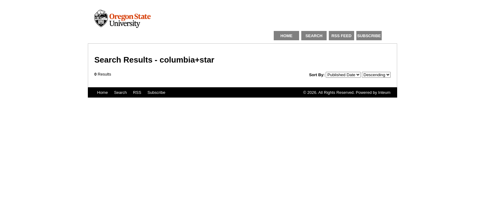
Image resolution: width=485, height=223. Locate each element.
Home (102, 92)
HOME (287, 35)
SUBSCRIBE (369, 35)
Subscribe (156, 92)
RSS (137, 92)
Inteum (384, 92)
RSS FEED (341, 35)
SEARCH (314, 35)
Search (120, 92)
